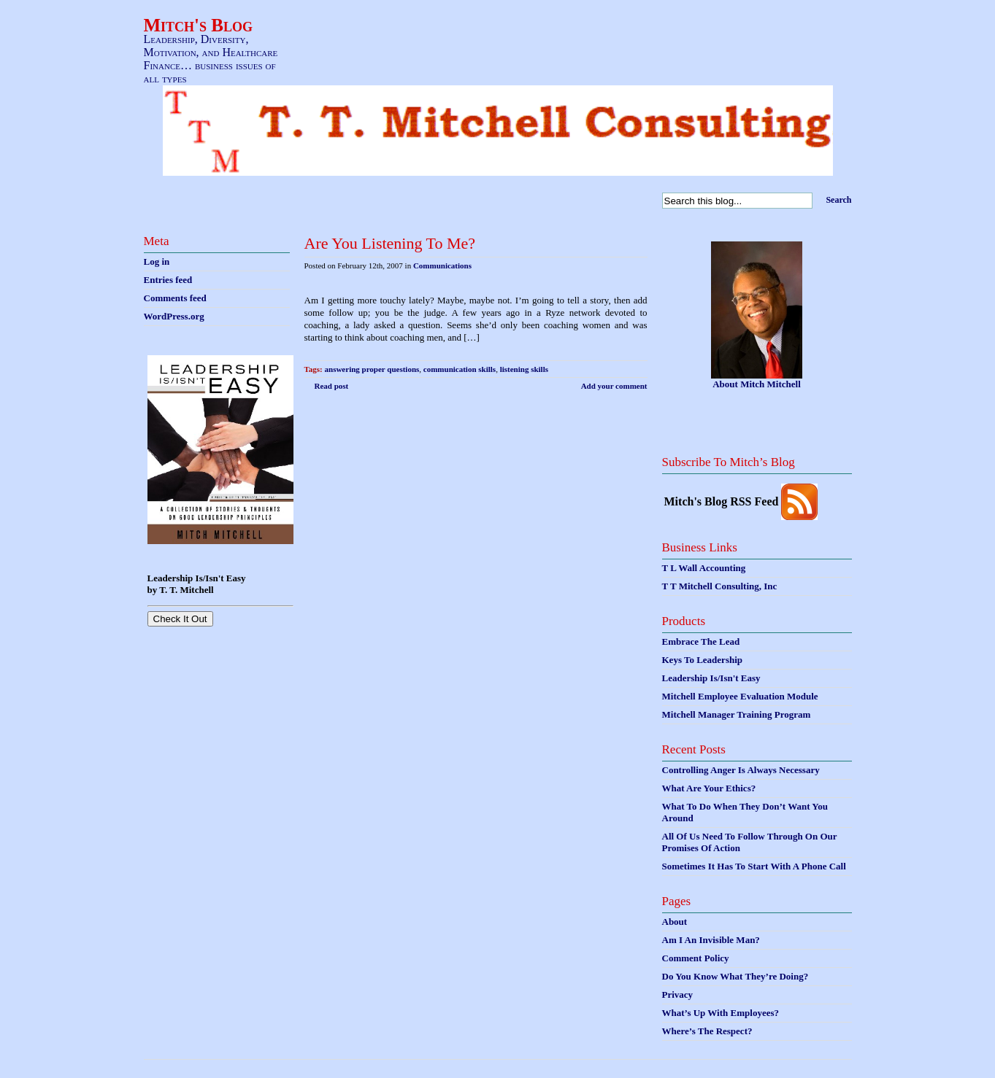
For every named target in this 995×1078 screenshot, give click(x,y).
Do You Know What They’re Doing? (735, 976)
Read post (332, 385)
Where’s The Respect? (707, 1030)
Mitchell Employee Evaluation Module (740, 696)
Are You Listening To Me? (390, 243)
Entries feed (168, 279)
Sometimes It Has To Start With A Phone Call (754, 866)
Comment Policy (695, 958)
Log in (157, 261)
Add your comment (614, 385)
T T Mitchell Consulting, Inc (719, 586)
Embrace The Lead (701, 641)
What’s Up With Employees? (720, 1012)
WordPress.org (174, 316)
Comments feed (175, 297)
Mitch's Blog (198, 25)
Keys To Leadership (702, 659)
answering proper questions (372, 369)
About (675, 921)
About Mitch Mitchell (756, 384)
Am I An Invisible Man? (711, 939)
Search (838, 200)
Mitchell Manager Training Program (736, 714)
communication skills (459, 369)
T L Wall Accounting (704, 567)
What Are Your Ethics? (709, 788)
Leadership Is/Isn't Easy (711, 677)
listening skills (524, 369)
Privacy (678, 994)
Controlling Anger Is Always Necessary (741, 769)
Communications (442, 265)
